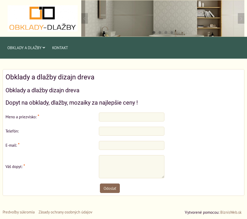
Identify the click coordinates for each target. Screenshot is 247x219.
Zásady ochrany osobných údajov (65, 212)
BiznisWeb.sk (230, 212)
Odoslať (110, 188)
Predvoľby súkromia (19, 212)
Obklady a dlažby (26, 47)
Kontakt (60, 47)
